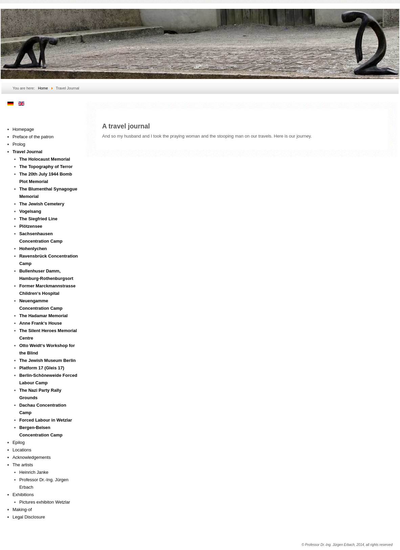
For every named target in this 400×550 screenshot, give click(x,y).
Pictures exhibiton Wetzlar (44, 502)
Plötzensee (30, 226)
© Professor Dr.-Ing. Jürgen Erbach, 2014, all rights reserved (347, 545)
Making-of (22, 509)
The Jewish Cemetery (41, 203)
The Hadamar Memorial (43, 315)
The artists (23, 464)
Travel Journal (27, 151)
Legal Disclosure (29, 517)
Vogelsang (30, 211)
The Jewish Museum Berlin (47, 360)
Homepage (23, 129)
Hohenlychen (33, 248)
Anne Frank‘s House (40, 323)
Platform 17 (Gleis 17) (41, 367)
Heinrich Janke (33, 472)
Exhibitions (23, 494)
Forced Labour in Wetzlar (45, 420)
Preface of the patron (33, 136)
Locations (22, 449)
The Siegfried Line (38, 218)
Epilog (19, 442)
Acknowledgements (32, 457)
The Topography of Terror (46, 166)
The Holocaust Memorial (44, 159)
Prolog (19, 144)
